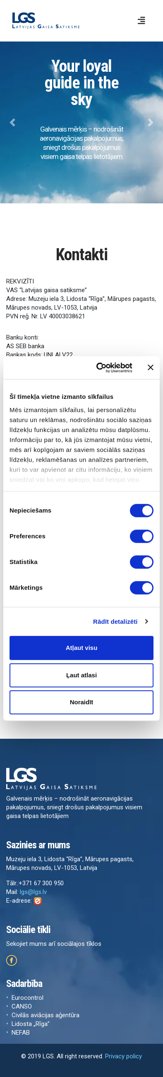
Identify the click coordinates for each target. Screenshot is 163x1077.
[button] (12, 122)
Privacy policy (123, 1056)
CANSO (22, 1006)
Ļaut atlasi (81, 675)
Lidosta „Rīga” (31, 1024)
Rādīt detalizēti (115, 621)
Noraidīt (81, 702)
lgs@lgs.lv (33, 892)
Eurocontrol (27, 997)
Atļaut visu (82, 647)
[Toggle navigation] (141, 21)
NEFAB (21, 1032)
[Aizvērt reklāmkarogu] (150, 368)
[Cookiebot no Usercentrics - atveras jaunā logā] (99, 367)
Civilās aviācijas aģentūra (45, 1015)
